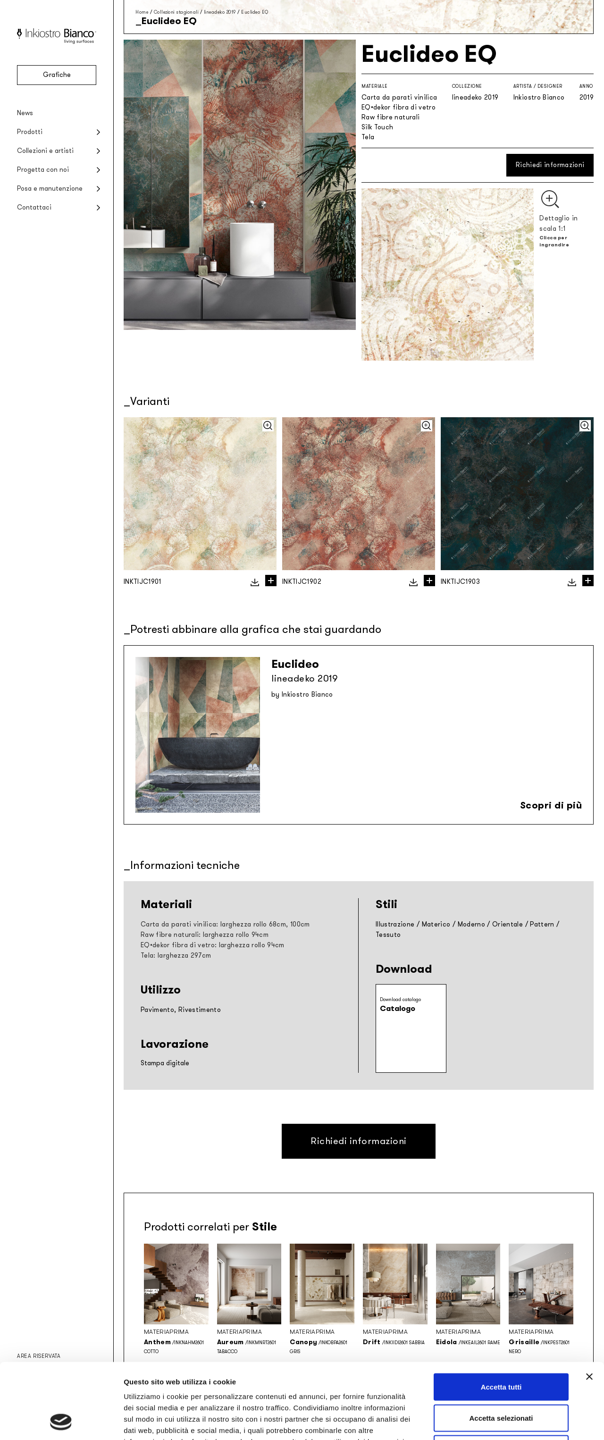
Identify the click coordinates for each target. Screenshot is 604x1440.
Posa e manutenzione (50, 188)
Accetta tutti (501, 1316)
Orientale (507, 924)
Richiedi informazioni (550, 164)
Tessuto (388, 934)
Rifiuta (501, 1378)
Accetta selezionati (501, 1347)
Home (141, 12)
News (25, 113)
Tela (367, 137)
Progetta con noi (43, 169)
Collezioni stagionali (176, 12)
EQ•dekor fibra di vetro (398, 107)
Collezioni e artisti (45, 150)
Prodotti (29, 131)
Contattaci (34, 207)
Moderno (471, 924)
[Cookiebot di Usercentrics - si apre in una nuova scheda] (61, 1422)
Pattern (542, 924)
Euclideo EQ (254, 12)
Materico (436, 924)
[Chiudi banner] (589, 1306)
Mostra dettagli (496, 1421)
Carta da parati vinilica (399, 97)
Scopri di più (551, 805)
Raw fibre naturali (390, 117)
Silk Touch (377, 127)
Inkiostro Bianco (539, 97)
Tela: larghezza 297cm (176, 955)
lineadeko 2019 (220, 12)
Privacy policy (149, 1382)
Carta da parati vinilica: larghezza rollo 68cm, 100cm (225, 924)
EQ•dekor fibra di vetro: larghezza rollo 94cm (213, 945)
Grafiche (57, 74)
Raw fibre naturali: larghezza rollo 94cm (204, 934)
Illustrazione (395, 924)
